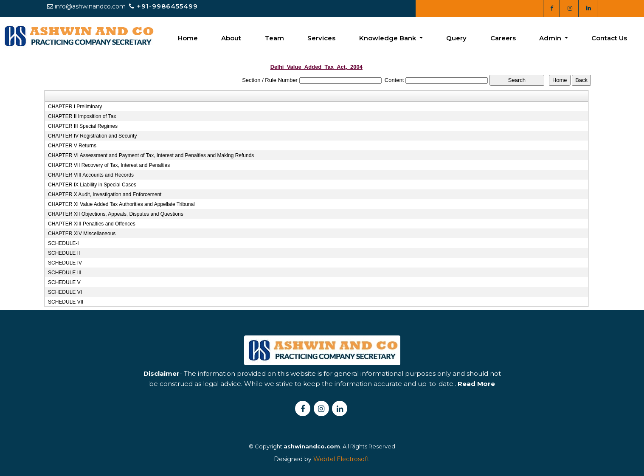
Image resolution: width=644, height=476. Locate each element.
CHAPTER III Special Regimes (83, 126)
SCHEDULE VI (65, 292)
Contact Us (609, 38)
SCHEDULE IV (65, 263)
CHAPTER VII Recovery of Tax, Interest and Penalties (109, 165)
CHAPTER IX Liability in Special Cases (92, 185)
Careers (503, 38)
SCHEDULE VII (65, 302)
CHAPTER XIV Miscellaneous (81, 234)
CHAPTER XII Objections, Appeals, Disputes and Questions (115, 214)
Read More (476, 402)
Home (188, 38)
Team (274, 38)
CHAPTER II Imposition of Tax (82, 116)
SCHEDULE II (64, 253)
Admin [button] (551, 38)
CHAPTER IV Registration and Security (92, 136)
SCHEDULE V (64, 282)
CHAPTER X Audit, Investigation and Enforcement (104, 194)
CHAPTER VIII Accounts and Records (91, 175)
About (231, 38)
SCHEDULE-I (63, 243)
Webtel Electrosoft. (342, 459)
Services (321, 38)
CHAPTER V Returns (72, 146)
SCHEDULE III (65, 273)
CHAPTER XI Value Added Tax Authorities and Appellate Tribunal (121, 204)
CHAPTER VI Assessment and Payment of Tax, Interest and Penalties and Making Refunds (151, 155)
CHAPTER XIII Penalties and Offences (91, 224)
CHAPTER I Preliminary (75, 107)
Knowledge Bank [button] (388, 38)
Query (456, 38)
